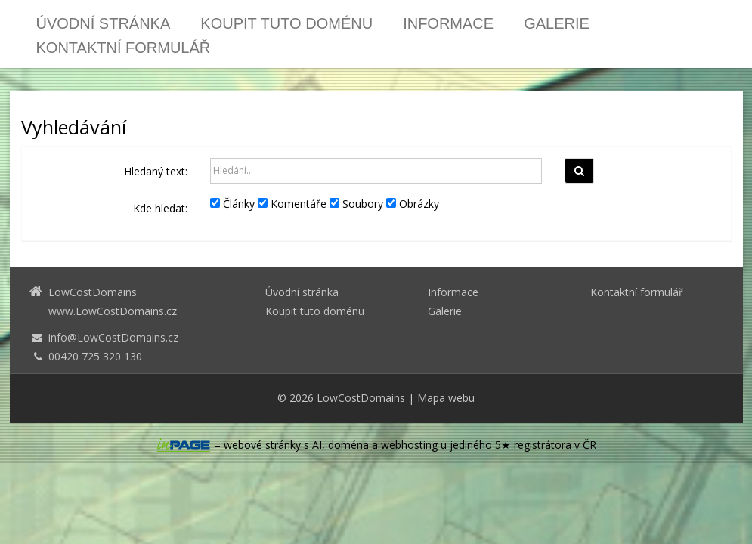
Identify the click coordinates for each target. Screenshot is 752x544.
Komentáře (292, 203)
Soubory (356, 203)
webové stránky (262, 444)
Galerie (557, 23)
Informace (448, 23)
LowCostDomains (361, 398)
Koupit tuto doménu (286, 23)
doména (348, 444)
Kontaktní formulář (123, 47)
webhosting (409, 444)
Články (232, 203)
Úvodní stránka (103, 23)
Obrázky (412, 203)
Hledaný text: (155, 171)
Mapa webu (446, 398)
